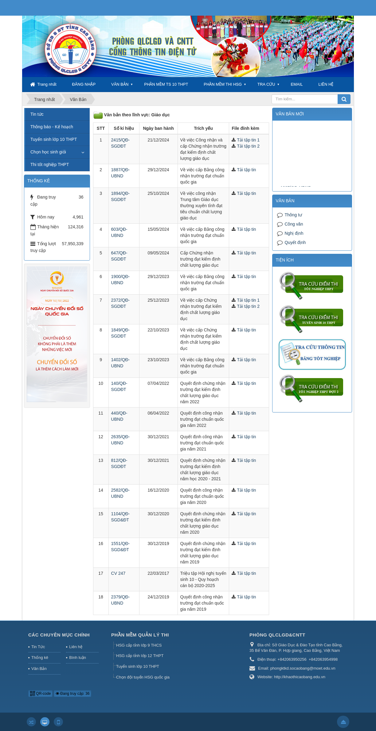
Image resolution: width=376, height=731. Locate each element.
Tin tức (37, 114)
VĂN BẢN (119, 84)
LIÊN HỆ (325, 84)
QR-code (40, 693)
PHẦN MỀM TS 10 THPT (166, 84)
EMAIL (297, 84)
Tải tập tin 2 (248, 146)
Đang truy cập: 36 (72, 693)
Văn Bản (39, 668)
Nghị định (293, 233)
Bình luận (77, 657)
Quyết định (295, 242)
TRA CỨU (266, 84)
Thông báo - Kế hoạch (51, 126)
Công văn (293, 224)
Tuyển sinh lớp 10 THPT (53, 139)
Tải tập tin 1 (248, 139)
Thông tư (293, 214)
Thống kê (39, 657)
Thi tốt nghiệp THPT (49, 164)
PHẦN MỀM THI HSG (223, 84)
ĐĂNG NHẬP (84, 84)
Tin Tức (38, 646)
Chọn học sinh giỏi (48, 151)
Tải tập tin (246, 169)
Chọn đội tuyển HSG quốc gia (143, 677)
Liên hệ (75, 646)
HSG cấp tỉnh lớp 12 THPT (139, 655)
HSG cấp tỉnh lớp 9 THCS (139, 645)
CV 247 (118, 573)
